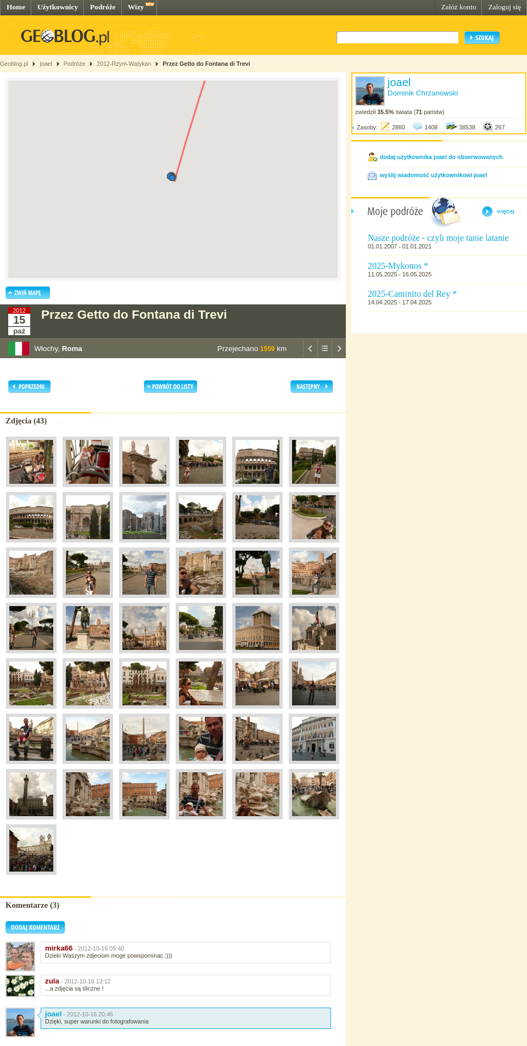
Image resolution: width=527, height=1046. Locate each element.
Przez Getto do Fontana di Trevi (206, 63)
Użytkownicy (57, 7)
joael (46, 63)
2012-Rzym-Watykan (124, 63)
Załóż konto (458, 7)
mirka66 (58, 948)
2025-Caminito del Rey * (412, 293)
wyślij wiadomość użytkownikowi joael (433, 175)
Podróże (103, 7)
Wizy (136, 7)
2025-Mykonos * (398, 265)
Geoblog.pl (14, 63)
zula (52, 981)
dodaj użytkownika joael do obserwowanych (441, 157)
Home (16, 7)
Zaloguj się (504, 7)
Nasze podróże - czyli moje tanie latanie (438, 237)
